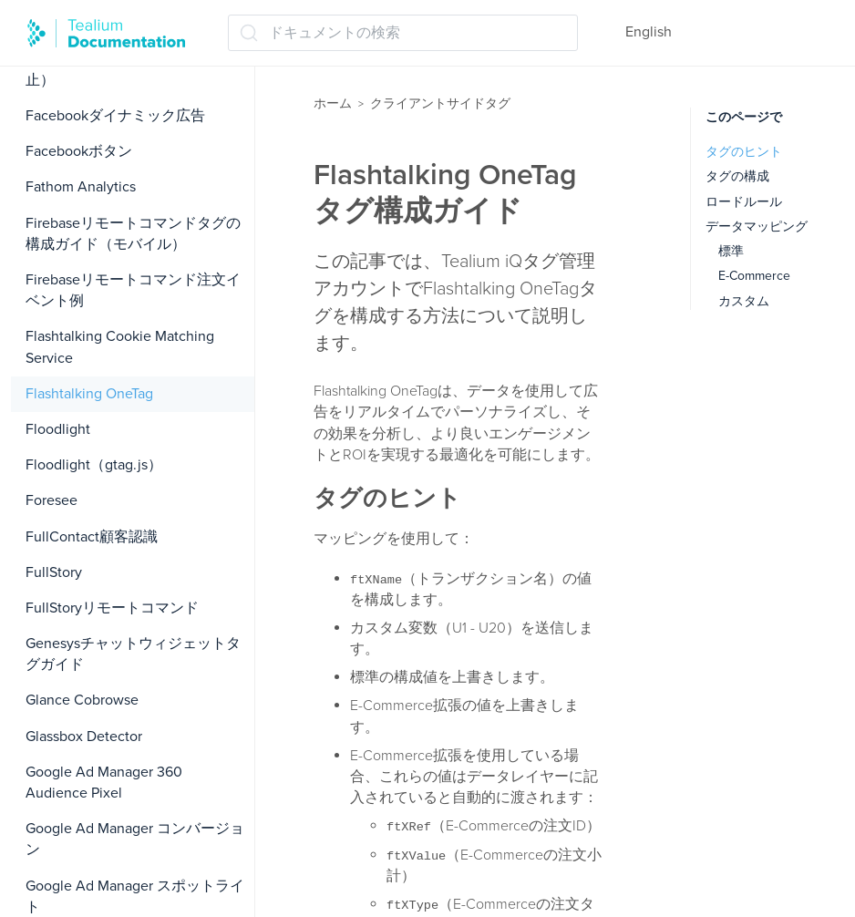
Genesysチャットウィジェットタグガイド (133, 654)
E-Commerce (754, 275)
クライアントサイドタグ (440, 103)
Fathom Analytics (81, 187)
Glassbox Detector (84, 736)
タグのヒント (744, 152)
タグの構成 (737, 176)
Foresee (51, 500)
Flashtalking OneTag (89, 394)
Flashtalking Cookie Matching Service (120, 346)
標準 (731, 251)
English (648, 32)
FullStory (54, 572)
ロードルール (744, 202)
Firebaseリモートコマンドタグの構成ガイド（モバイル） (133, 233)
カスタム (743, 301)
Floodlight (58, 429)
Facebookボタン (79, 151)
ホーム (333, 103)
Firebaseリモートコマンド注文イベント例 (133, 290)
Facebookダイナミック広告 (115, 116)
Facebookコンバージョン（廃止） (123, 69)
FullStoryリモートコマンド (112, 608)
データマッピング (757, 226)
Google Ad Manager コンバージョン (135, 839)
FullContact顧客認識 (92, 537)
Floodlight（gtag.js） (94, 465)
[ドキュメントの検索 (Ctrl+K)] (403, 33)
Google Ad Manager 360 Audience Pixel (104, 782)
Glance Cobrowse (82, 700)
